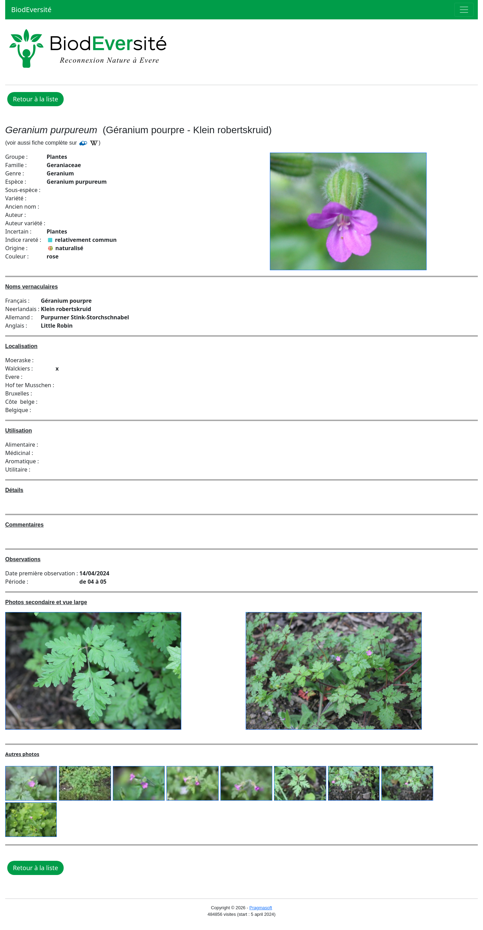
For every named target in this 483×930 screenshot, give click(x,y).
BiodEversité (30, 9)
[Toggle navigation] (464, 10)
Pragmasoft (260, 907)
